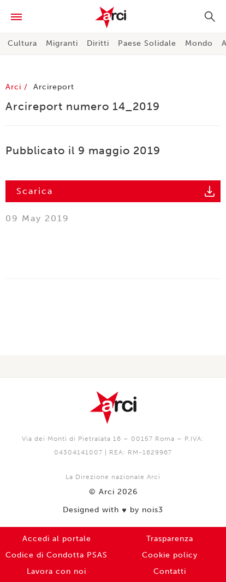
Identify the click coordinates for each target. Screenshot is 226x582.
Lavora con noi (56, 571)
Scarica (34, 191)
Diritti (98, 43)
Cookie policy (170, 555)
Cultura (22, 43)
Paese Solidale (147, 43)
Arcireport (53, 87)
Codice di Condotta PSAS (56, 555)
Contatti (169, 571)
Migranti (62, 43)
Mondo (199, 43)
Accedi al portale (56, 538)
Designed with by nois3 (113, 510)
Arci (113, 17)
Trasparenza (169, 538)
